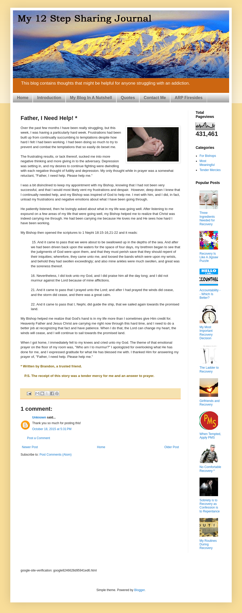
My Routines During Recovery (208, 544)
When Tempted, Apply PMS (210, 435)
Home (22, 97)
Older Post (171, 447)
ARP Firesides (188, 97)
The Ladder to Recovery (209, 369)
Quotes (128, 97)
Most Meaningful (207, 162)
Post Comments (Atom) (55, 454)
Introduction (49, 97)
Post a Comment (38, 438)
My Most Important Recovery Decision (206, 332)
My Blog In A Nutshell (91, 97)
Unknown (39, 417)
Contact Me (155, 97)
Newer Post (30, 447)
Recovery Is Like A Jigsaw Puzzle (209, 257)
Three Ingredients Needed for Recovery (207, 218)
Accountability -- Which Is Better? (210, 294)
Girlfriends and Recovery (210, 402)
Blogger (139, 590)
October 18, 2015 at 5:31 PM (51, 429)
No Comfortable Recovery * (210, 468)
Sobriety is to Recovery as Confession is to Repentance (210, 505)
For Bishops (208, 156)
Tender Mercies (210, 170)
